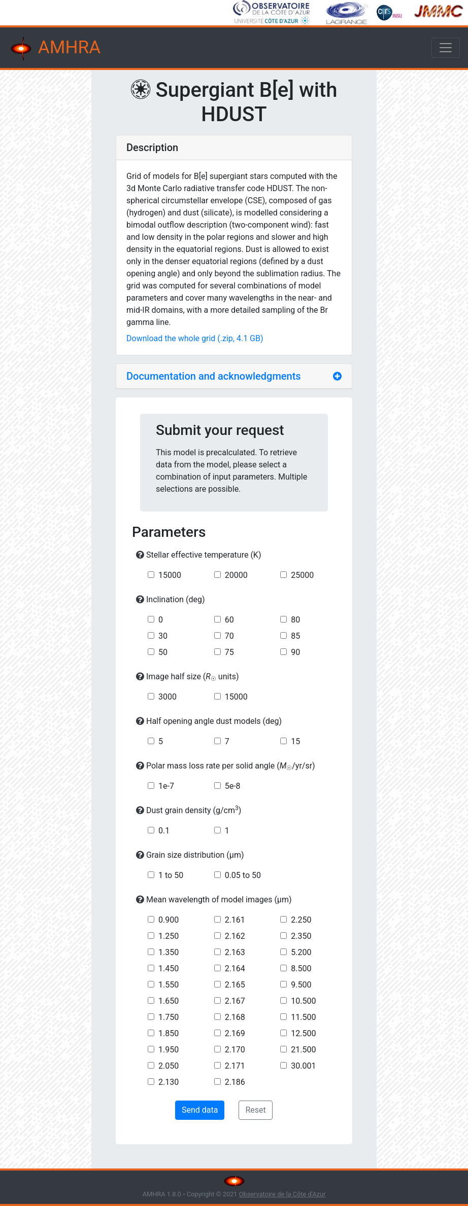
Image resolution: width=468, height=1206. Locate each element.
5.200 (301, 952)
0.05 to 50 (243, 875)
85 (295, 636)
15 (295, 741)
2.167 (235, 1001)
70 (229, 636)
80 (295, 620)
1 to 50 (170, 875)
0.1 (164, 830)
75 (229, 652)
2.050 (168, 1066)
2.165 (235, 985)
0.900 (168, 920)
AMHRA (54, 48)
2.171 (235, 1066)
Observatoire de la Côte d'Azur (282, 1194)
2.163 (235, 952)
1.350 (168, 952)
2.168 (235, 1017)
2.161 (235, 920)
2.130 (168, 1082)
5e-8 (233, 786)
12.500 (303, 1033)
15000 (169, 575)
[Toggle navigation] (445, 48)
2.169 (235, 1033)
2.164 (235, 968)
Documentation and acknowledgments (213, 376)
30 (163, 636)
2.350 (301, 936)
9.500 (301, 985)
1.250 (168, 936)
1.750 (168, 1017)
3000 (167, 697)
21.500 (303, 1049)
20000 (236, 575)
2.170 (235, 1049)
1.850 (168, 1033)
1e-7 (166, 786)
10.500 (303, 1001)
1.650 (168, 1001)
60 (229, 620)
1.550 (168, 985)
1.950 (168, 1049)
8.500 (301, 968)
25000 (302, 575)
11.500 (303, 1017)
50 (163, 652)
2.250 (301, 920)
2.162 (235, 936)
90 (295, 652)
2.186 (235, 1082)
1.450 (168, 968)
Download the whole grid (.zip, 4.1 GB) (194, 338)
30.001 (303, 1066)
